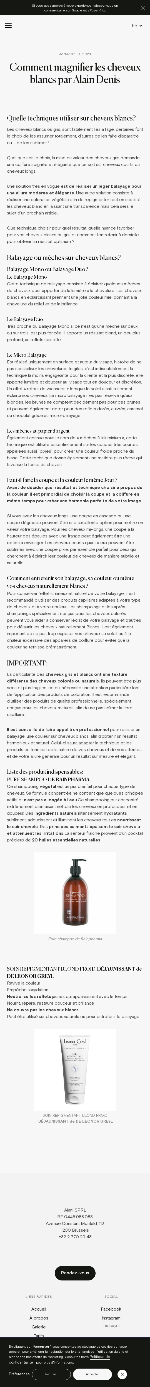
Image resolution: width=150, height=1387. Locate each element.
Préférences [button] (19, 1374)
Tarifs (39, 1336)
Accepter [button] (92, 1374)
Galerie (39, 1327)
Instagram (111, 1318)
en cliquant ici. (94, 10)
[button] (8, 25)
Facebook (111, 1309)
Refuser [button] (51, 1374)
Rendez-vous (75, 1273)
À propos (38, 1318)
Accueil (38, 1309)
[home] (74, 25)
